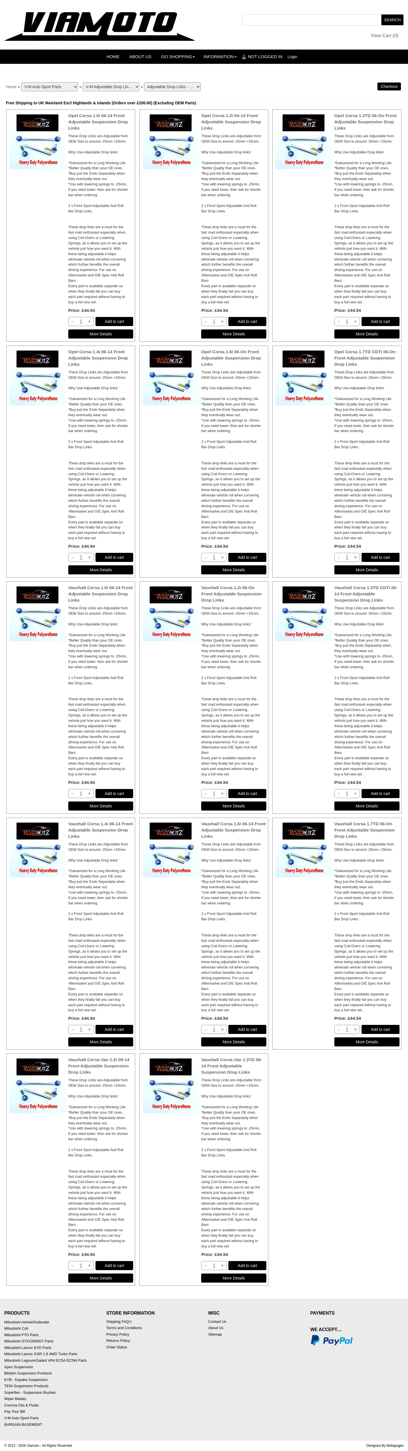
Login (292, 56)
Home (113, 56)
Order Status (116, 1347)
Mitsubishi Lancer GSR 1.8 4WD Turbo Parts (40, 1354)
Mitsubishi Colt (16, 1328)
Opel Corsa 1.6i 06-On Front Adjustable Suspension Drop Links (231, 358)
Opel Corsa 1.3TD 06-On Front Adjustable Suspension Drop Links (365, 121)
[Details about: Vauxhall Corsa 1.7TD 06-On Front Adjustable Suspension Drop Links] (367, 1041)
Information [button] (220, 56)
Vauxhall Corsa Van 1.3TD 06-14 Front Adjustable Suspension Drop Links (231, 1065)
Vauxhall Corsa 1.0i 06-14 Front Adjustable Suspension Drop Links (100, 593)
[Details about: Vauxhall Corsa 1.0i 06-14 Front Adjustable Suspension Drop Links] (100, 806)
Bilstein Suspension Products (28, 1373)
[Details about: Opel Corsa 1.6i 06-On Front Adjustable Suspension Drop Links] (233, 569)
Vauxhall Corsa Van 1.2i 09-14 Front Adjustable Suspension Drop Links (98, 1065)
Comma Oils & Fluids (21, 1405)
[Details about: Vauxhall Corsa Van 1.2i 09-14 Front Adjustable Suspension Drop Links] (100, 1278)
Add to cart (114, 321)
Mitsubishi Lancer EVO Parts (27, 1348)
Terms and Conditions (124, 1328)
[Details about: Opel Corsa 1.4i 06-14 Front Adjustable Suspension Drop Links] (100, 569)
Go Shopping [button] (178, 56)
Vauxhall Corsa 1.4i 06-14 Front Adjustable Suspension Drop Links (100, 830)
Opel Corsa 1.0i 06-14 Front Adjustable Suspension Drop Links (98, 121)
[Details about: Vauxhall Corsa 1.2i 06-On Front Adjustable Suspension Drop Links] (233, 806)
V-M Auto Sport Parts (21, 1418)
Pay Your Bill (14, 1411)
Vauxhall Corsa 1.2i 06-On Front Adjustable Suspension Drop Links (231, 593)
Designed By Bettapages (385, 1446)
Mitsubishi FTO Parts (21, 1335)
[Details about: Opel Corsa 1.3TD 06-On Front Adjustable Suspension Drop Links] (367, 334)
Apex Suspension (18, 1367)
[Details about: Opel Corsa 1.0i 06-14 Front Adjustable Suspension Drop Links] (100, 334)
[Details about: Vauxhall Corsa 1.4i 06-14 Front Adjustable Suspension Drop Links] (100, 1041)
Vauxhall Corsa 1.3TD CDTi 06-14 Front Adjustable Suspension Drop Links (366, 593)
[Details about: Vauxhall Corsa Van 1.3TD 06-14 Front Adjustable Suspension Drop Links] (233, 1278)
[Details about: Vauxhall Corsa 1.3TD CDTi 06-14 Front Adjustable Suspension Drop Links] (367, 806)
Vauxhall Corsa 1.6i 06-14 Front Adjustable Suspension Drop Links (233, 830)
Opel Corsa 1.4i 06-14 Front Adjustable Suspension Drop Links (98, 358)
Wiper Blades (15, 1399)
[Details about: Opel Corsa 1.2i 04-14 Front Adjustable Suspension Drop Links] (233, 334)
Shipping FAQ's (118, 1321)
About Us (140, 56)
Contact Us (217, 1321)
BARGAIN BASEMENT (23, 1424)
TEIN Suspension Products (26, 1386)
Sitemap (215, 1334)
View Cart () (385, 35)
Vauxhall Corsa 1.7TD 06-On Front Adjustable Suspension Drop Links (364, 830)
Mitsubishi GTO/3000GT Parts (29, 1341)
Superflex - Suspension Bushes (30, 1392)
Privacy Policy (117, 1334)
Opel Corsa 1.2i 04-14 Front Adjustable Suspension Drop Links (231, 121)
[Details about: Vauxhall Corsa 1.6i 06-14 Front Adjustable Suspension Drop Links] (233, 1041)
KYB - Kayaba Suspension (26, 1380)
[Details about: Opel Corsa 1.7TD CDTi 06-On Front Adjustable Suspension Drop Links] (367, 569)
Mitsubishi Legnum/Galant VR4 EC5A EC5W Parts (45, 1360)
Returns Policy (118, 1340)
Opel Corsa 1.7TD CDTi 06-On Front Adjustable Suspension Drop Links (365, 358)
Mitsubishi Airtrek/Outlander (26, 1322)
